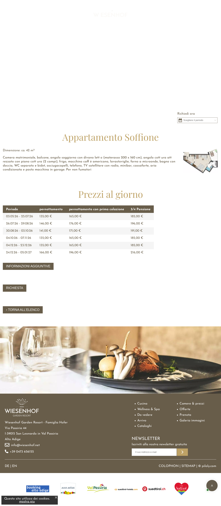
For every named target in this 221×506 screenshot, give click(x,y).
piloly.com (209, 466)
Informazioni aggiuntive (28, 266)
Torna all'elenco (24, 310)
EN (14, 466)
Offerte (185, 409)
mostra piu (27, 501)
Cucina (142, 403)
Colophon (169, 466)
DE (7, 466)
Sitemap (188, 466)
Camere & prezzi (192, 403)
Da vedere (144, 415)
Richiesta (14, 288)
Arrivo (141, 420)
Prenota (185, 415)
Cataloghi (144, 426)
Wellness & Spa (148, 409)
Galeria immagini (192, 420)
